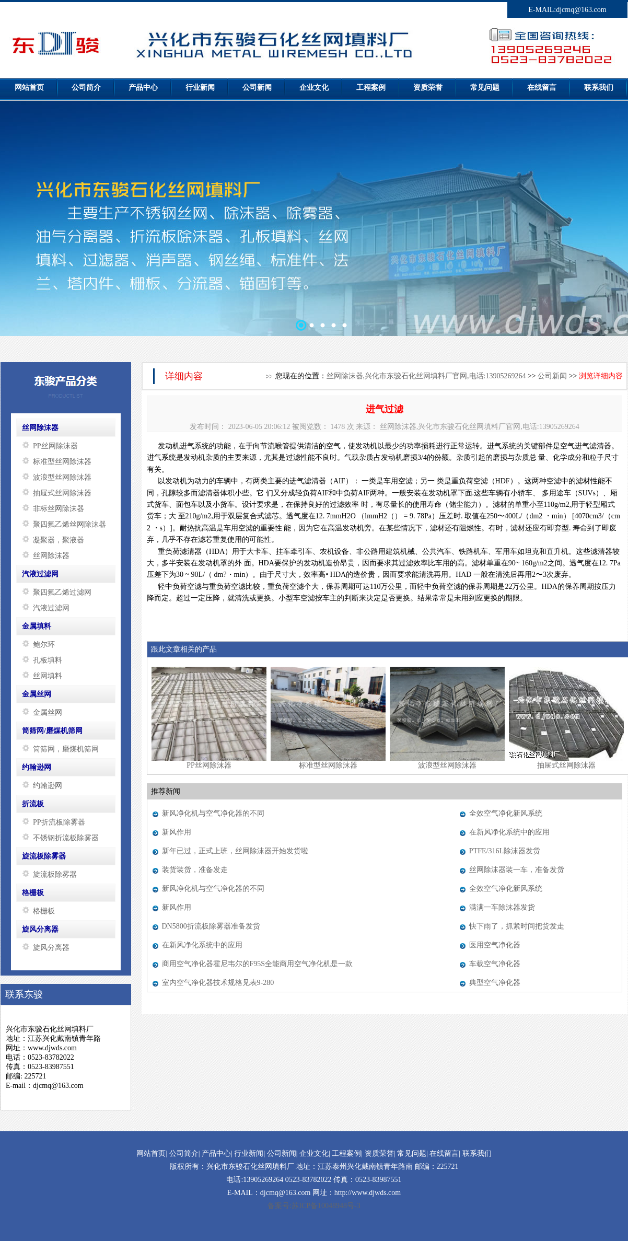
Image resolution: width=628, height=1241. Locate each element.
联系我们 (477, 1153)
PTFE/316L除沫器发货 (504, 851)
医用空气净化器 (494, 945)
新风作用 (176, 832)
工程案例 (346, 1153)
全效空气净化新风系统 (505, 813)
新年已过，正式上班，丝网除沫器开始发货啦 (235, 851)
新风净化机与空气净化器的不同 (213, 813)
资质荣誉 (379, 1153)
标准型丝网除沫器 (328, 765)
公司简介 (184, 1153)
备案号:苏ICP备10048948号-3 (314, 1206)
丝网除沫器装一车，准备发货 (516, 870)
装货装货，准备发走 (195, 870)
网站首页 (151, 1153)
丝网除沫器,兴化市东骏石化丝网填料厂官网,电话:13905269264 (426, 376)
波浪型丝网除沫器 (447, 765)
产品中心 (216, 1153)
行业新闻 (248, 1153)
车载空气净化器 (494, 964)
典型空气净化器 (494, 983)
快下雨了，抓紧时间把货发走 (516, 926)
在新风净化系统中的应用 (509, 832)
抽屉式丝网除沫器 (566, 765)
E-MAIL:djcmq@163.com (567, 10)
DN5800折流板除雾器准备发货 (211, 926)
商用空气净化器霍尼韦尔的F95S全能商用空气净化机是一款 (257, 964)
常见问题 (411, 1153)
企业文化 (314, 1153)
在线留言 (444, 1153)
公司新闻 (552, 376)
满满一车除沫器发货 (502, 907)
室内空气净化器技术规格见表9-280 (218, 983)
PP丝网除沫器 (209, 765)
